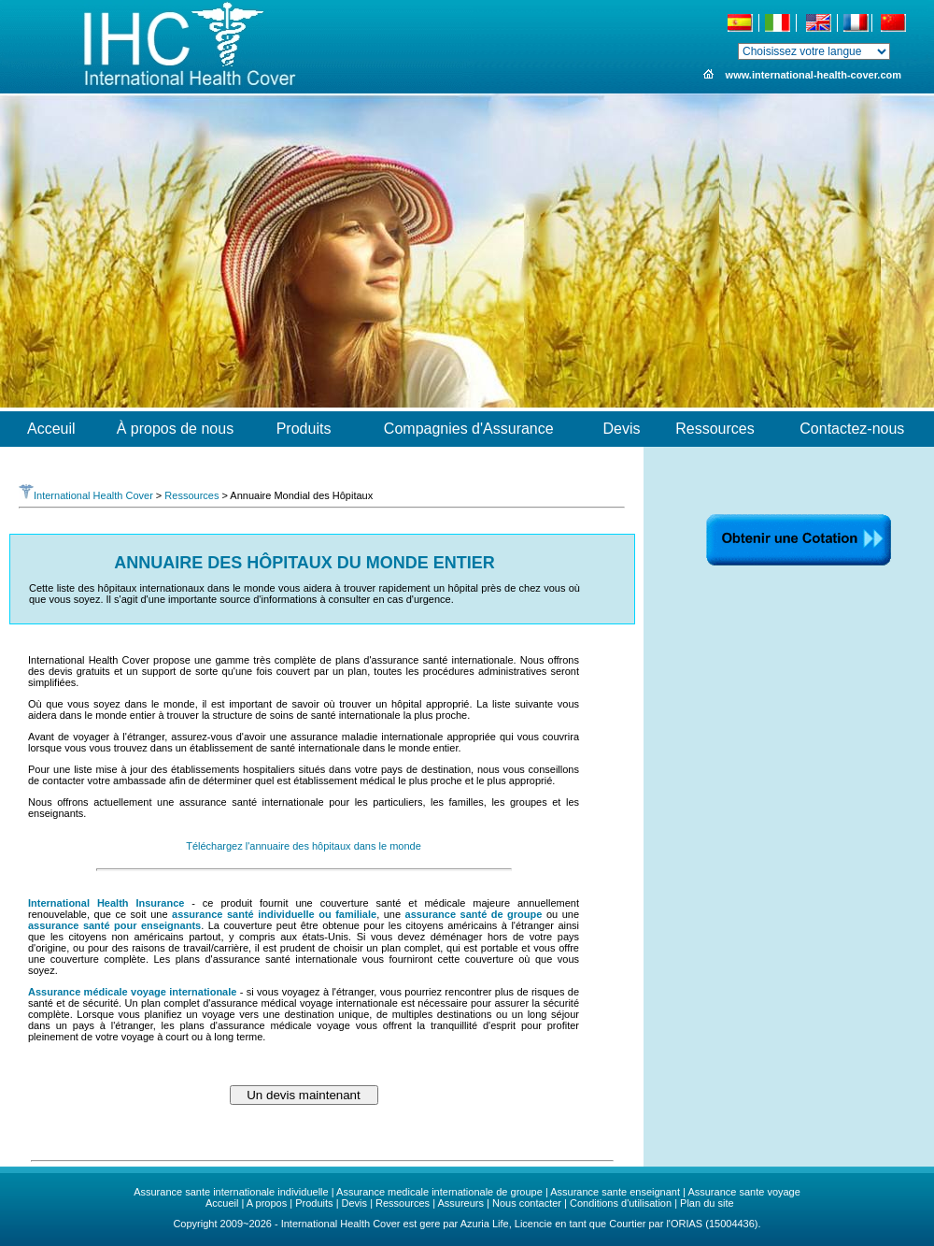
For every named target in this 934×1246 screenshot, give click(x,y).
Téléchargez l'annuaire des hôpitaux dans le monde (303, 846)
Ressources (191, 495)
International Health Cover (86, 495)
